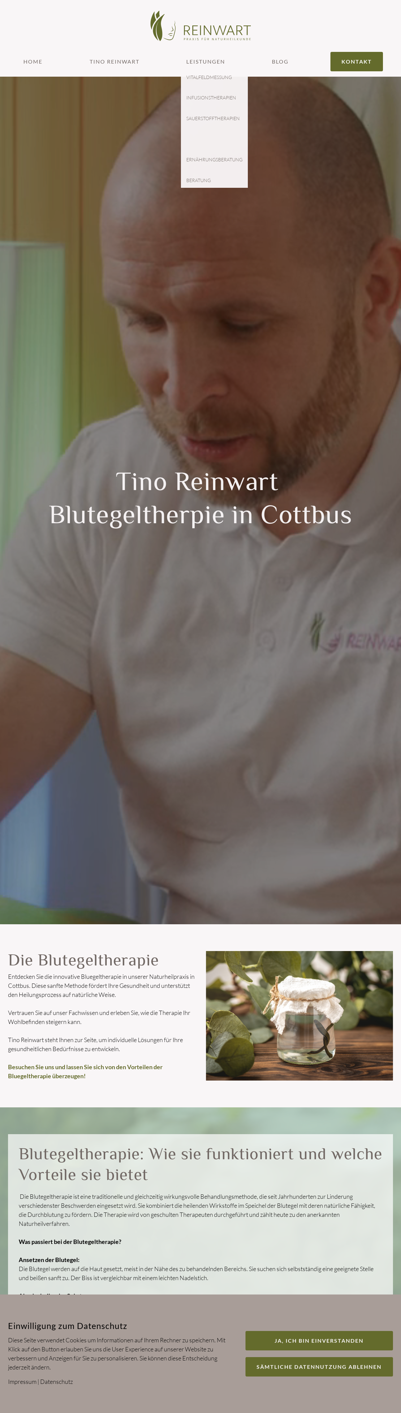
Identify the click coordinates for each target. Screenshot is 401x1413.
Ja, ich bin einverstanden (319, 1340)
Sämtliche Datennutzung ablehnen (319, 1366)
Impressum (22, 1381)
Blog (280, 61)
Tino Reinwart (114, 61)
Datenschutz (56, 1381)
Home (32, 61)
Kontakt (356, 61)
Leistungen (205, 61)
